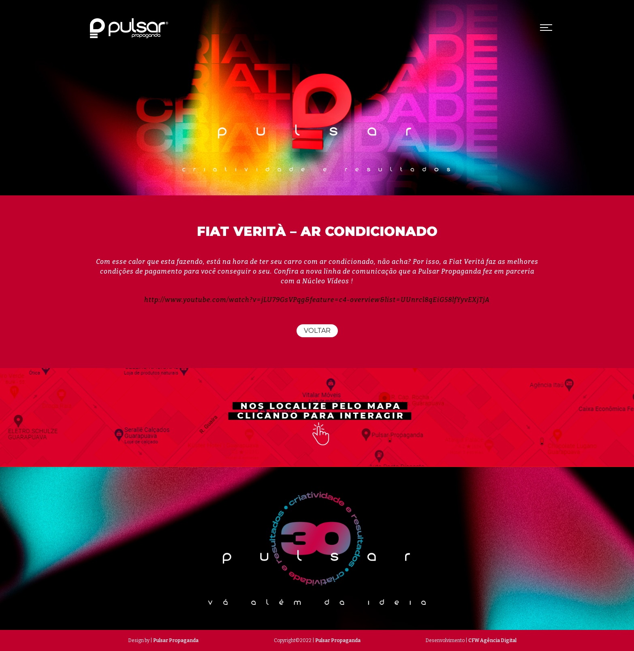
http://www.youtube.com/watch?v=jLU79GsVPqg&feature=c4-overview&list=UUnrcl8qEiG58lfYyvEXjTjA (317, 300)
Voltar (317, 330)
